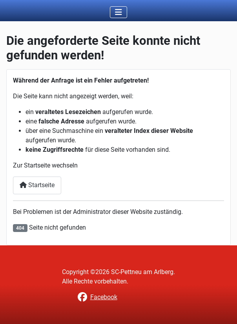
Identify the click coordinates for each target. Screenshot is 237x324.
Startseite (37, 185)
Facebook (103, 297)
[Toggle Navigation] (118, 12)
